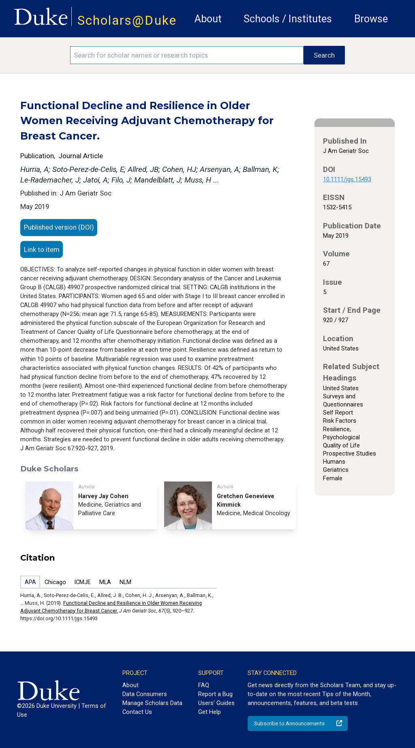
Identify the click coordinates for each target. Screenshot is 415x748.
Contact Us (137, 712)
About (208, 19)
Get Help (209, 712)
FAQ (203, 685)
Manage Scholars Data (152, 703)
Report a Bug (215, 694)
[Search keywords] (187, 55)
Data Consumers (144, 694)
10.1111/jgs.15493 (347, 179)
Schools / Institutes (288, 19)
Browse (371, 19)
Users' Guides (216, 703)
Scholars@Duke (127, 20)
